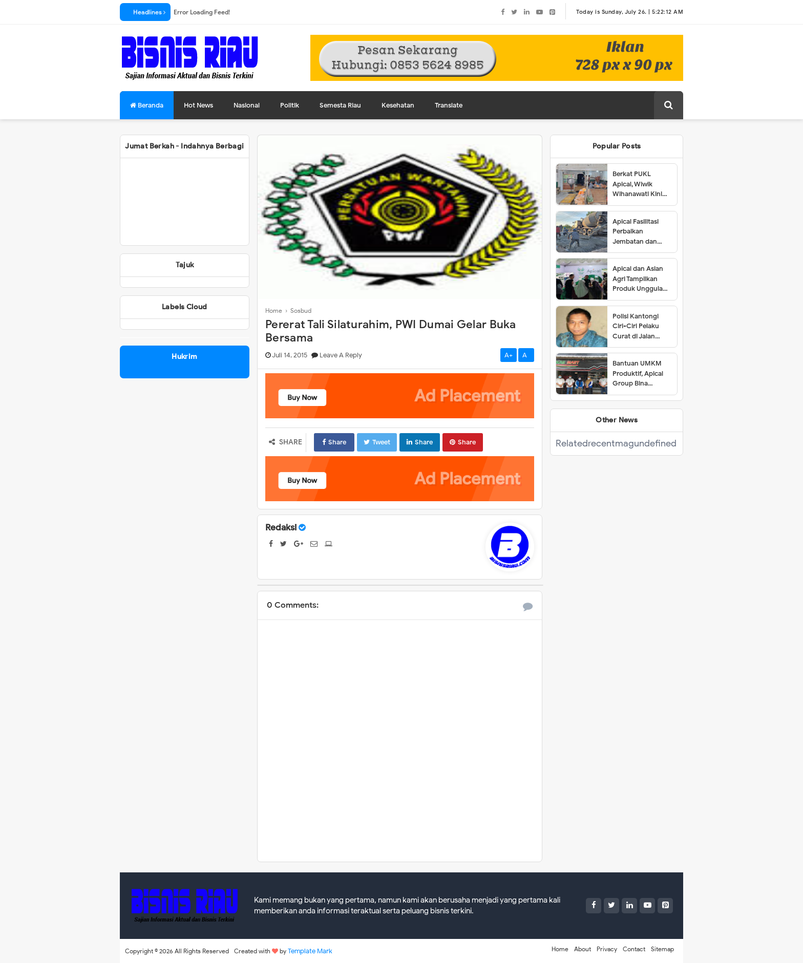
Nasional (247, 105)
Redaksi (281, 527)
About (582, 949)
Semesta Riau (340, 105)
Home (560, 949)
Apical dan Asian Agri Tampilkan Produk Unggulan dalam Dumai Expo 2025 (641, 279)
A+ (508, 355)
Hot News (198, 105)
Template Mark (310, 951)
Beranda (146, 105)
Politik (289, 105)
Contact (634, 949)
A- (526, 355)
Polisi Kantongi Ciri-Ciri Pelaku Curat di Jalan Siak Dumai (635, 326)
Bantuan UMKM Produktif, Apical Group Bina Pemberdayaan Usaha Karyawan (638, 374)
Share (334, 442)
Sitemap (662, 949)
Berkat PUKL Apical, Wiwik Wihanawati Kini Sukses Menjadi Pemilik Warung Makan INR (637, 184)
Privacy (607, 949)
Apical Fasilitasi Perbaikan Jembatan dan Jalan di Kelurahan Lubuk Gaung (640, 232)
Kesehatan (398, 105)
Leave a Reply (341, 355)
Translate (448, 105)
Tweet (377, 442)
